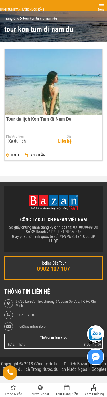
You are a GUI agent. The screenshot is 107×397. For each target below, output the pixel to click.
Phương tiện (15, 136)
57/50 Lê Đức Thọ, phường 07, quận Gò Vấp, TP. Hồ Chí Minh (56, 304)
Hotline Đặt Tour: (53, 263)
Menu (101, 9)
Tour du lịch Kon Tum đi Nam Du (39, 119)
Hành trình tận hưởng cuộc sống (22, 9)
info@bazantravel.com (32, 326)
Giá (69, 136)
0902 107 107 (26, 315)
